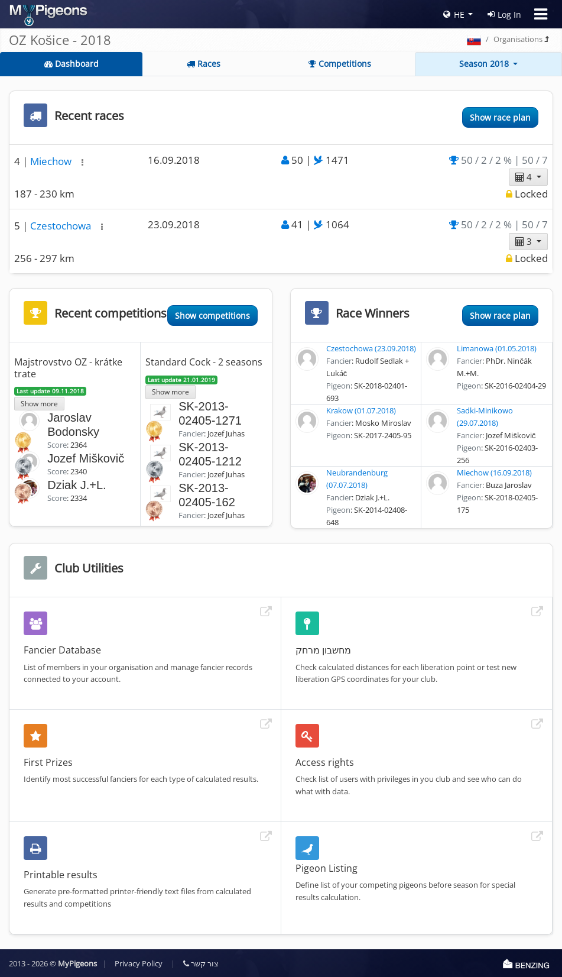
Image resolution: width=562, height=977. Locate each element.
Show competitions (212, 315)
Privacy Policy (139, 963)
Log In (504, 14)
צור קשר (201, 963)
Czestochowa (61, 225)
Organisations (517, 39)
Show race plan (500, 117)
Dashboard (71, 63)
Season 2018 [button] (485, 63)
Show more (39, 403)
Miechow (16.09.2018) (494, 472)
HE (453, 14)
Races (203, 63)
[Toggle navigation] (540, 14)
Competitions (339, 63)
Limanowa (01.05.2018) (497, 348)
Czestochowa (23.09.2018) (371, 348)
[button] (82, 162)
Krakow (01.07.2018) (361, 410)
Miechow (52, 161)
